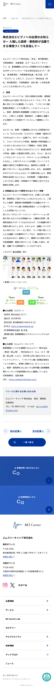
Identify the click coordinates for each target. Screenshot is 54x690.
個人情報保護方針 (10, 675)
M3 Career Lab (13, 618)
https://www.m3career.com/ (22, 379)
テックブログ (12, 654)
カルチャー (11, 627)
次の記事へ (38, 431)
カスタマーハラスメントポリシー (17, 679)
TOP (4, 18)
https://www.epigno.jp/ (22, 326)
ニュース (14, 18)
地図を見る (8, 556)
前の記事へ (16, 431)
